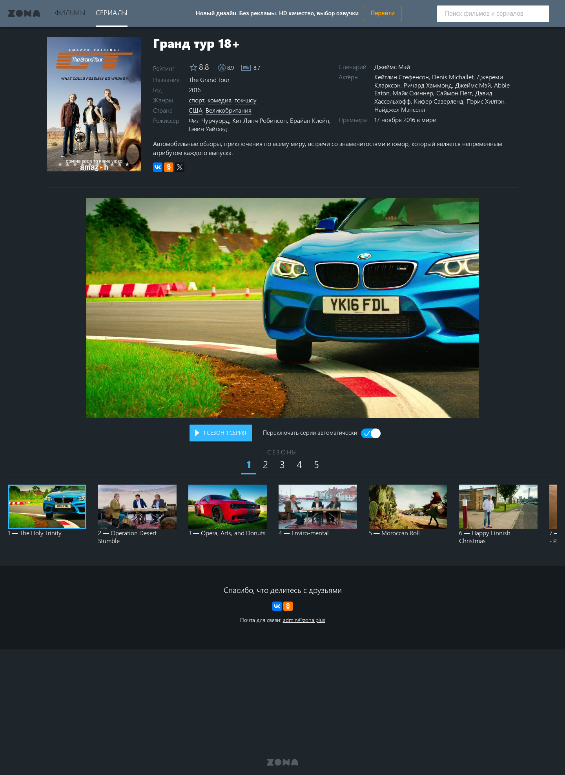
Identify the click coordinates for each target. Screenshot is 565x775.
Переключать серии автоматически (310, 433)
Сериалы (112, 12)
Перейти (382, 13)
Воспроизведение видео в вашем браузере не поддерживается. (282, 308)
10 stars (131, 164)
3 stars (79, 164)
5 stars (94, 164)
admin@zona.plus (304, 620)
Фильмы (70, 12)
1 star (64, 164)
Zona (24, 13)
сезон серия (224, 432)
